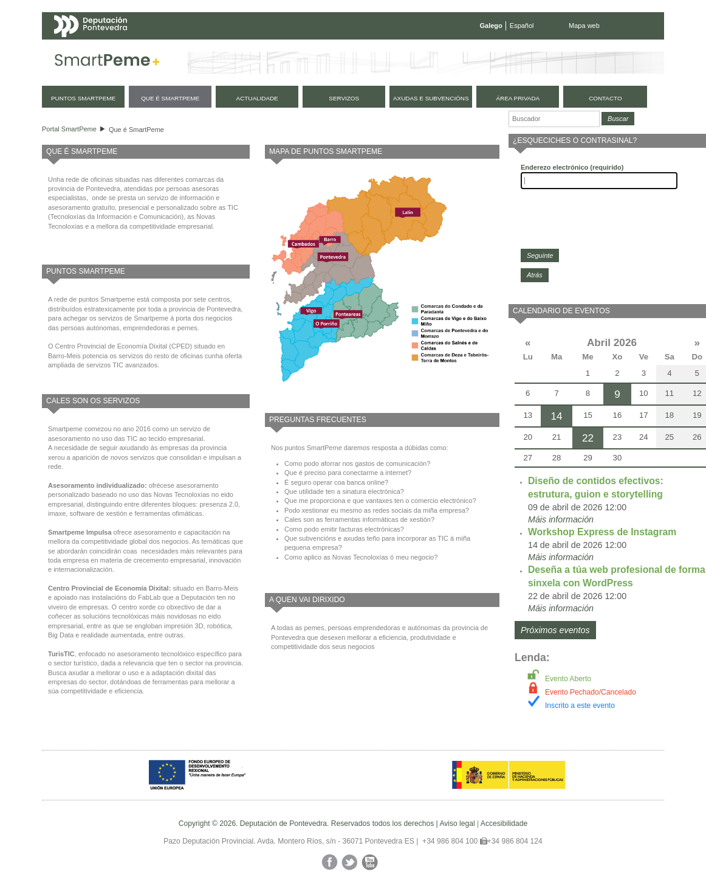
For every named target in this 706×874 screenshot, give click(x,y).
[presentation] (613, 219)
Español (522, 25)
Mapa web (584, 25)
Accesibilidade (504, 823)
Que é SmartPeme (136, 129)
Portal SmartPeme (69, 129)
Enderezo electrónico (572, 167)
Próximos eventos (555, 630)
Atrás (535, 275)
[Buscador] (554, 119)
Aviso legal (457, 823)
